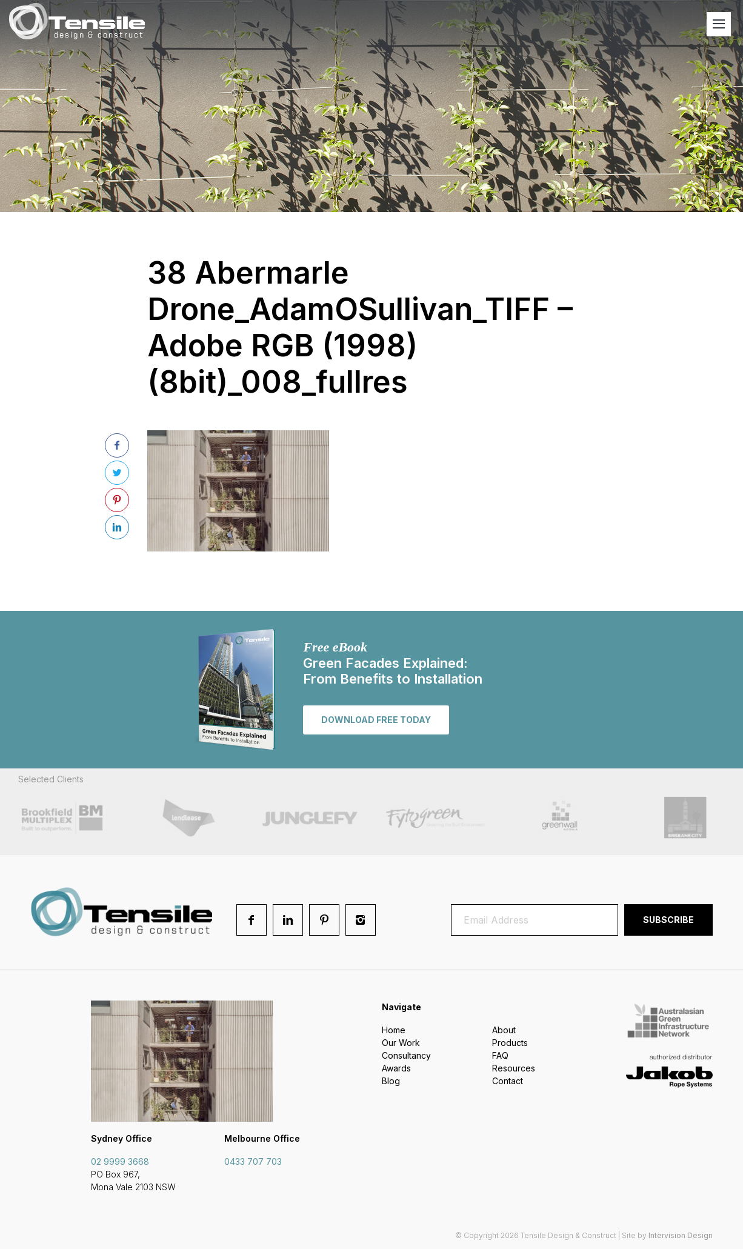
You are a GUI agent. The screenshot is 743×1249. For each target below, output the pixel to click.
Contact (507, 1081)
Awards (396, 1068)
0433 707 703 (253, 1161)
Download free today (376, 719)
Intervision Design (680, 1235)
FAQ (500, 1055)
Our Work (401, 1043)
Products (510, 1043)
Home (393, 1030)
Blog (391, 1081)
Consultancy (406, 1055)
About (504, 1030)
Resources (513, 1068)
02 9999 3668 (120, 1161)
